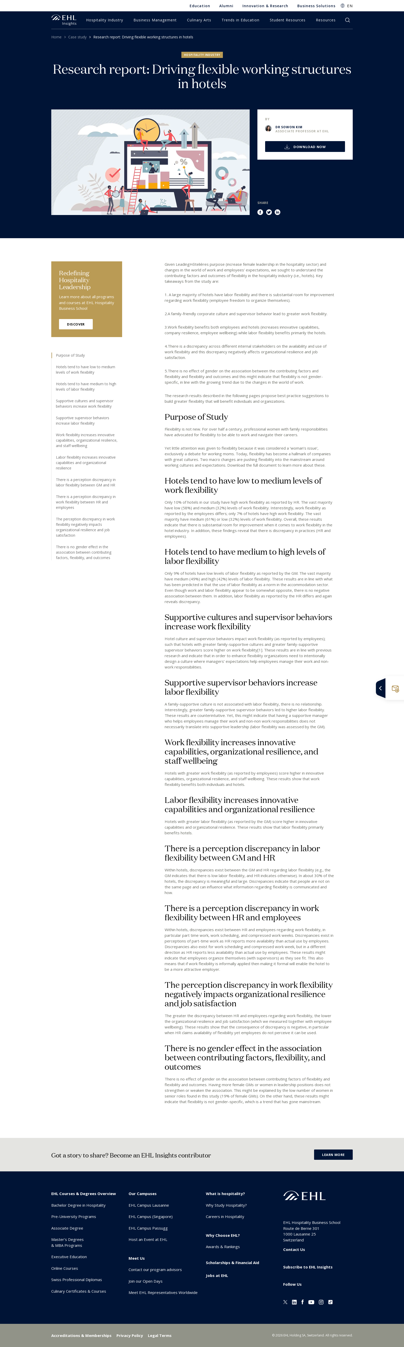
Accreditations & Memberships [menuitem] (81, 1335)
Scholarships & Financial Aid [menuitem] (232, 1262)
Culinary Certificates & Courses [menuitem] (78, 1291)
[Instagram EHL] (321, 1301)
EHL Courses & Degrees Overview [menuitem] (83, 1193)
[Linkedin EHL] (294, 1301)
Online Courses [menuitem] (64, 1268)
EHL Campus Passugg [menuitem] (148, 1228)
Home (56, 37)
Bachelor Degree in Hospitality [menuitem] (78, 1205)
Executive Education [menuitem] (69, 1256)
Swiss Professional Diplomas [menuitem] (76, 1279)
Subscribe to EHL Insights (308, 1266)
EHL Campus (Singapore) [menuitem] (151, 1216)
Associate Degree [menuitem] (67, 1228)
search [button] (347, 20)
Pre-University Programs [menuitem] (73, 1216)
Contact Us (294, 1249)
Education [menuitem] (200, 5)
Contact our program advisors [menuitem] (155, 1269)
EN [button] (350, 5)
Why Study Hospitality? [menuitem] (226, 1205)
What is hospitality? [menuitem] (225, 1193)
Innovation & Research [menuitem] (265, 5)
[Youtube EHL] (311, 1301)
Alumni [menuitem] (226, 5)
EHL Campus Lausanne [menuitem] (149, 1205)
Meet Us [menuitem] (137, 1258)
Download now (309, 146)
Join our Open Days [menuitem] (146, 1281)
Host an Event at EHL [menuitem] (148, 1239)
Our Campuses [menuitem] (143, 1193)
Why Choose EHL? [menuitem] (223, 1235)
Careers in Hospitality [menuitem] (225, 1216)
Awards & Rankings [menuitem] (223, 1246)
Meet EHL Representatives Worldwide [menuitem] (163, 1292)
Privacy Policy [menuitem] (129, 1335)
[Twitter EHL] (285, 1301)
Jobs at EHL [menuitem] (217, 1275)
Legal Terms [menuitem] (160, 1335)
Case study (77, 37)
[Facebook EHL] (302, 1301)
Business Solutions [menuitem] (316, 5)
